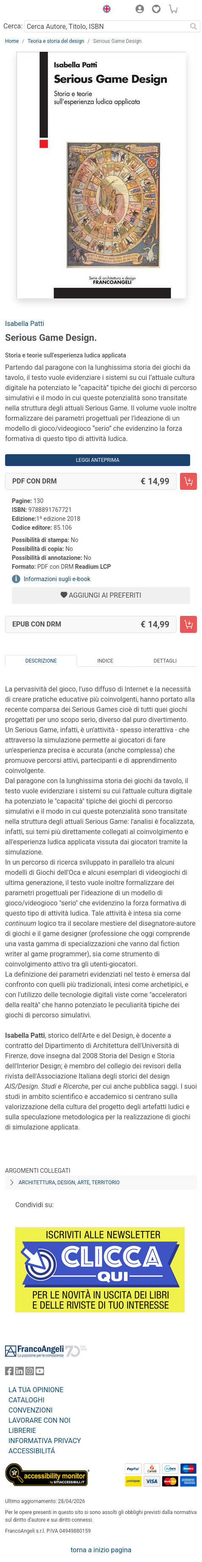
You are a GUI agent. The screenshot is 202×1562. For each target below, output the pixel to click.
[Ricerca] (193, 26)
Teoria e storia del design (56, 41)
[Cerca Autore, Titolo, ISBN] (105, 26)
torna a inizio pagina (101, 1550)
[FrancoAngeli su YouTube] (40, 1373)
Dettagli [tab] (165, 661)
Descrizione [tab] (41, 661)
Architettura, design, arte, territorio (69, 1183)
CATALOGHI (26, 1400)
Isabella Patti (24, 324)
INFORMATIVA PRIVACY (44, 1441)
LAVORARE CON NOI (39, 1420)
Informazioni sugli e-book (57, 579)
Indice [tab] (105, 661)
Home (12, 41)
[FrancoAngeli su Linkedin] (19, 1373)
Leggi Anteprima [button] (97, 460)
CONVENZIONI (30, 1410)
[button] (104, 10)
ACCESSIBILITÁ (31, 1451)
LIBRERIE (22, 1431)
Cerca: (12, 26)
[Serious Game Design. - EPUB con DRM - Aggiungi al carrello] (188, 624)
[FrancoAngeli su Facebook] (9, 1373)
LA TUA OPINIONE (36, 1390)
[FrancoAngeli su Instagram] (29, 1373)
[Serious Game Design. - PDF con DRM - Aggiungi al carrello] (188, 481)
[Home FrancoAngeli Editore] (34, 10)
